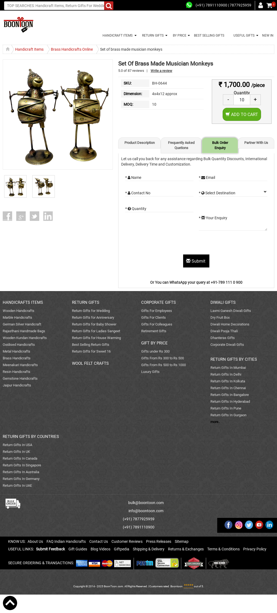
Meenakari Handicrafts (20, 365)
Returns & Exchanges (186, 549)
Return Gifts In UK (16, 452)
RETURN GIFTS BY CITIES (233, 359)
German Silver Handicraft (22, 324)
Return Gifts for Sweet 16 (91, 351)
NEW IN (267, 35)
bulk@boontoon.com (146, 503)
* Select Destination (217, 193)
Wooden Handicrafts (18, 311)
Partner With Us (256, 143)
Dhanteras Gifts (222, 338)
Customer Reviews (127, 541)
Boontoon (176, 586)
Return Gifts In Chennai (228, 388)
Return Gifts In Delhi (225, 374)
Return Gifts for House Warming (96, 338)
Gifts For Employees (156, 311)
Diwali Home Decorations (229, 324)
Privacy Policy (254, 549)
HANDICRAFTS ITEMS (23, 302)
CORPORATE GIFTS (158, 302)
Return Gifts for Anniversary (93, 317)
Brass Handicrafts (17, 358)
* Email (207, 177)
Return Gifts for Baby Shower (94, 324)
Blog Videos (100, 549)
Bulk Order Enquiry (220, 145)
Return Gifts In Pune (225, 408)
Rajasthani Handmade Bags (24, 331)
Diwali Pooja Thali (224, 331)
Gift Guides (77, 549)
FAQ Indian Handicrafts (66, 541)
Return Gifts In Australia (21, 472)
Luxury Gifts (150, 372)
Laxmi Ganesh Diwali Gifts (230, 311)
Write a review (161, 71)
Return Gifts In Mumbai (228, 368)
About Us (35, 541)
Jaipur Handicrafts (17, 385)
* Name (133, 177)
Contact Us (98, 541)
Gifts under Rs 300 (155, 351)
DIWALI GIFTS (223, 302)
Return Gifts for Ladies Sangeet (96, 331)
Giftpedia (121, 549)
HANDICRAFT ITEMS (117, 35)
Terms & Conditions (223, 549)
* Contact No (137, 193)
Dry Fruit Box (220, 317)
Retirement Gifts (153, 331)
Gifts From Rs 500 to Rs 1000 (163, 365)
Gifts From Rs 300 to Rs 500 (162, 358)
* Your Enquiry (213, 218)
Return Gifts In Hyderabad (230, 401)
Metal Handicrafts (16, 351)
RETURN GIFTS (152, 35)
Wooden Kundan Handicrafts (25, 338)
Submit (196, 261)
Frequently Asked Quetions (181, 145)
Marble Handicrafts (17, 317)
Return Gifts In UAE (17, 485)
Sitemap (182, 541)
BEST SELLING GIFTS (209, 35)
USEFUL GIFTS (243, 35)
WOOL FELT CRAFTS (90, 363)
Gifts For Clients (153, 317)
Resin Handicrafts (16, 372)
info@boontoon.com (145, 511)
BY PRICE (178, 35)
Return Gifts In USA (17, 445)
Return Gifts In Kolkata (227, 381)
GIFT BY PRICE (154, 343)
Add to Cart (242, 114)
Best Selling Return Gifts (90, 345)
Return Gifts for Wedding (91, 311)
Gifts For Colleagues (156, 324)
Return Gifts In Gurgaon (228, 415)
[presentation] (166, 243)
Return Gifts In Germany (21, 479)
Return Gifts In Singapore (22, 465)
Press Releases (158, 541)
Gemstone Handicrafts (20, 378)
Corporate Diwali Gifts (227, 345)
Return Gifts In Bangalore (229, 395)
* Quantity (135, 209)
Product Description (139, 143)
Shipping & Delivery (148, 549)
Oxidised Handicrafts (19, 345)
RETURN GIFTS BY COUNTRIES (31, 436)
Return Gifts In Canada (20, 458)
